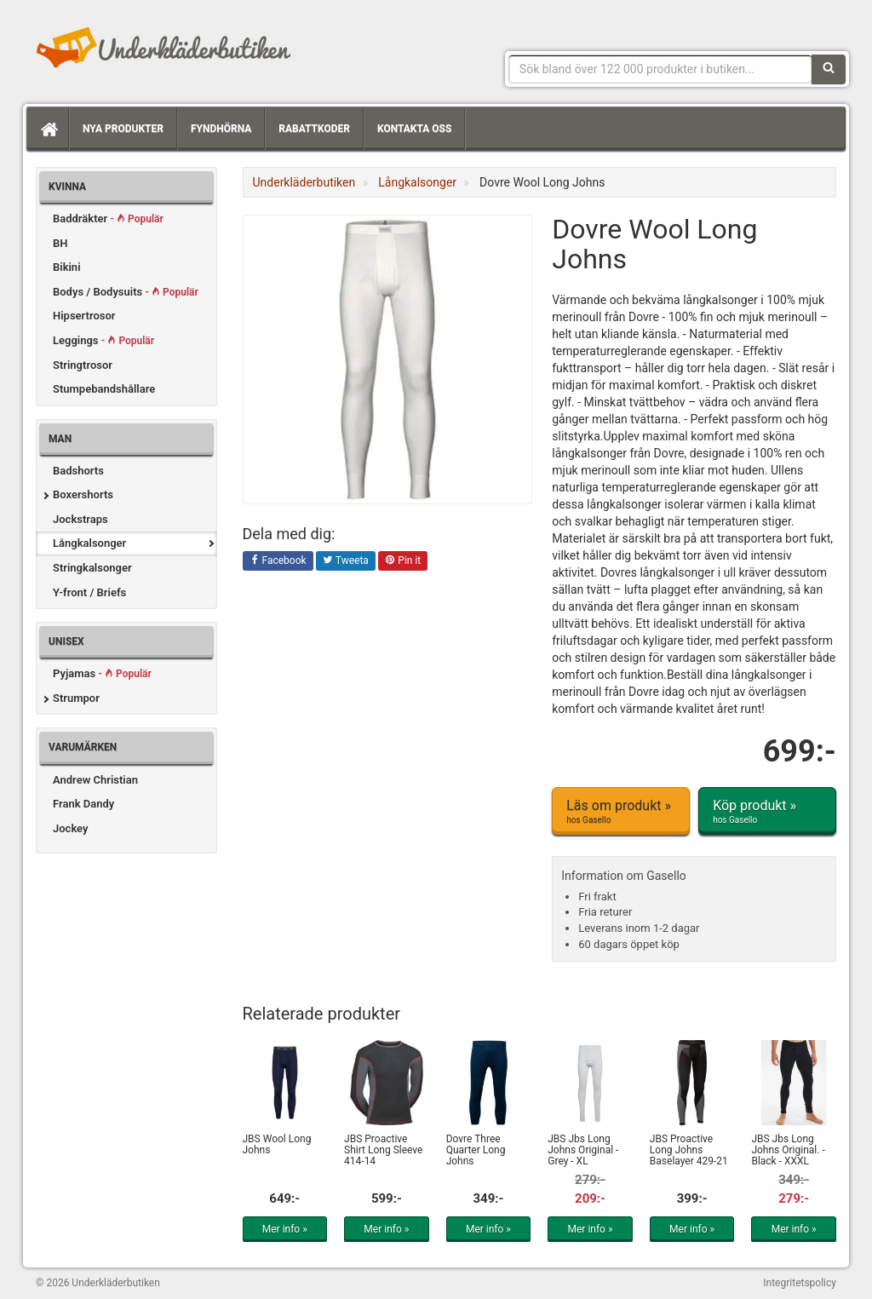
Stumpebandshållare (104, 388)
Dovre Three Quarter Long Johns (476, 1150)
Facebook (278, 561)
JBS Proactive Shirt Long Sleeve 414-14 (383, 1150)
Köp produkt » (767, 811)
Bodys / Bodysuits (125, 291)
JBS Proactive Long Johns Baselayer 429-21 (689, 1150)
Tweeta (346, 561)
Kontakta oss (414, 129)
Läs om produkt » (620, 811)
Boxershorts (83, 494)
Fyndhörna (221, 129)
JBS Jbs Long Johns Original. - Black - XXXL (787, 1150)
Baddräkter (108, 218)
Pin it (403, 561)
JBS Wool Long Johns (277, 1144)
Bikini (67, 267)
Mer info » (284, 1229)
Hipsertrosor (84, 315)
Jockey (70, 828)
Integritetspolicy (799, 1283)
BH (60, 243)
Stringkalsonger (92, 567)
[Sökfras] (660, 69)
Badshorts (78, 470)
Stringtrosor (82, 365)
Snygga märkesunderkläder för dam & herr (163, 47)
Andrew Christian (95, 779)
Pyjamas (102, 673)
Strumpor (76, 698)
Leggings (103, 340)
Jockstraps (80, 519)
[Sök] (829, 69)
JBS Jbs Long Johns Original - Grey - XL (583, 1150)
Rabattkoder (314, 129)
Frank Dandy (83, 803)
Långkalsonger (89, 543)
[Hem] (47, 128)
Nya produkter (123, 129)
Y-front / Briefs (89, 592)
